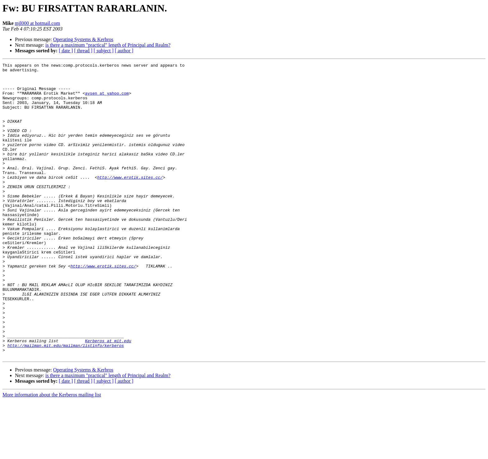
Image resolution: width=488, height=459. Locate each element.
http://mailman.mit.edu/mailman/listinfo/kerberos (65, 402)
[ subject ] (104, 50)
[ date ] (66, 50)
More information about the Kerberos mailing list (51, 453)
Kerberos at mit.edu (108, 397)
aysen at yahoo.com (107, 99)
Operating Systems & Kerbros (83, 39)
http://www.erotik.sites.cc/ (130, 200)
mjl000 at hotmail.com (37, 23)
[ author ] (124, 50)
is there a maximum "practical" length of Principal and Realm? (108, 45)
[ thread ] (83, 50)
